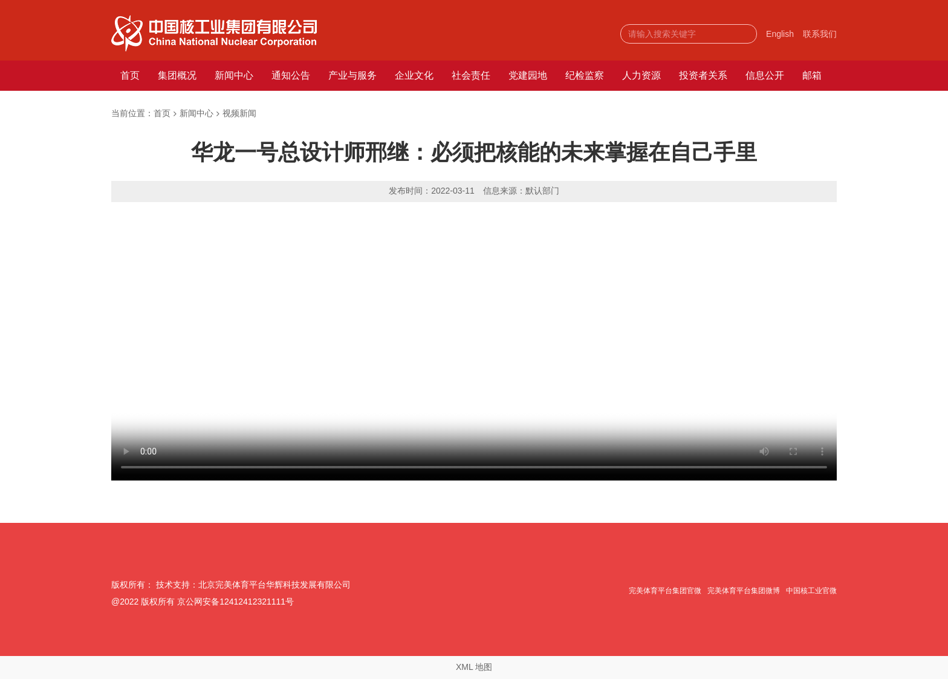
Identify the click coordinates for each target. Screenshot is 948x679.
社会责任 (471, 75)
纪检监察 (584, 75)
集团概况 (177, 75)
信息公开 (764, 75)
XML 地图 (474, 667)
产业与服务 (352, 75)
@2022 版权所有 (143, 601)
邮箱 (812, 75)
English (780, 34)
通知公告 (290, 75)
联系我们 (820, 34)
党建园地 (527, 75)
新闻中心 (234, 75)
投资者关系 (703, 75)
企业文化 (414, 75)
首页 (130, 75)
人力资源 (641, 75)
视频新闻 (239, 113)
